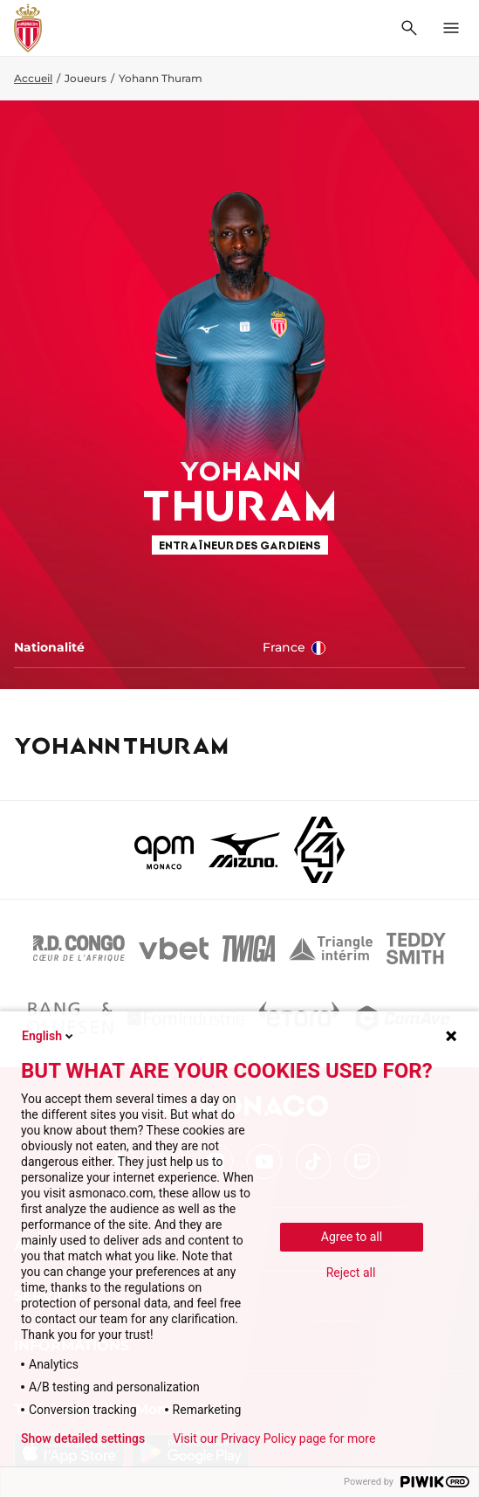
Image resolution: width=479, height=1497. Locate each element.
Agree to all (351, 1237)
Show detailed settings (83, 1438)
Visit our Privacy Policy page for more (274, 1438)
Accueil (33, 78)
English (49, 1036)
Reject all (351, 1273)
